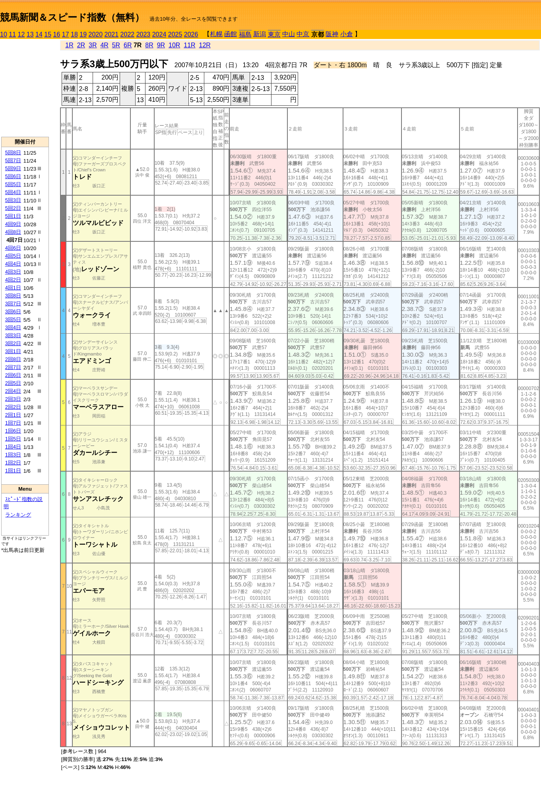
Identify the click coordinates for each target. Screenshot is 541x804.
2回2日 (13, 407)
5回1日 (13, 216)
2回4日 (13, 391)
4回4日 (13, 264)
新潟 (259, 34)
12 (21, 34)
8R (149, 45)
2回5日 (13, 383)
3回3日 (13, 335)
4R (104, 45)
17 (65, 34)
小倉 (346, 34)
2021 (112, 34)
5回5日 (13, 184)
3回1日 (13, 351)
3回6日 (13, 312)
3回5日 (13, 319)
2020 (96, 34)
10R (174, 45)
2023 (143, 34)
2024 (159, 34)
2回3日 (13, 399)
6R (128, 45)
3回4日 (13, 327)
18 (74, 34)
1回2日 (13, 463)
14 (39, 34)
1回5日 (13, 439)
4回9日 (13, 224)
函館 (230, 34)
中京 (303, 34)
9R (161, 45)
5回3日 (13, 200)
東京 (274, 34)
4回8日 (13, 232)
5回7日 (13, 160)
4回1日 (13, 288)
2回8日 (13, 359)
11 (12, 34)
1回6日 (13, 431)
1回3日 (13, 455)
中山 (288, 34)
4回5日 (13, 256)
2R (81, 45)
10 (3, 34)
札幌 (216, 34)
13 (30, 34)
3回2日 (13, 343)
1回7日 (13, 423)
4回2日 (13, 280)
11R (189, 45)
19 (83, 34)
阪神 (332, 34)
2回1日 (13, 415)
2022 (127, 34)
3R (93, 45)
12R (205, 45)
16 (56, 34)
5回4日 (13, 192)
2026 (191, 34)
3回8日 (13, 296)
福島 (245, 34)
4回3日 (13, 272)
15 (47, 34)
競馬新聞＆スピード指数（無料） (72, 17)
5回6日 (13, 176)
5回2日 (13, 208)
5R (116, 45)
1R (69, 45)
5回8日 (13, 152)
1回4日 (13, 447)
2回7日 (13, 367)
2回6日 (13, 375)
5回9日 (13, 168)
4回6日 (13, 248)
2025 (175, 34)
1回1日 (13, 471)
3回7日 (13, 304)
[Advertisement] (25, 88)
